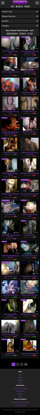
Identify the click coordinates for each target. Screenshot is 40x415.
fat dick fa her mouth (29, 255)
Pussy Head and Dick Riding (10, 174)
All (28, 33)
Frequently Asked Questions (20, 402)
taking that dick (29, 334)
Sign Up (19, 6)
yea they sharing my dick (30, 173)
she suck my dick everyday (10, 315)
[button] (13, 6)
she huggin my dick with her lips (10, 236)
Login (27, 6)
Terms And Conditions (20, 388)
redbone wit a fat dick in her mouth (29, 153)
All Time (23, 33)
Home (20, 375)
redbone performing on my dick (10, 256)
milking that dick (30, 72)
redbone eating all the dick (29, 215)
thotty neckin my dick (29, 295)
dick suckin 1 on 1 (10, 276)
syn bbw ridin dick (29, 111)
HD (31, 33)
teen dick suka (10, 214)
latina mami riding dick (30, 353)
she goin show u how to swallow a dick (29, 52)
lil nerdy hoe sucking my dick (10, 194)
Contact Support (20, 405)
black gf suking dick (10, 295)
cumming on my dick (29, 276)
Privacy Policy (20, 391)
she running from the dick (10, 52)
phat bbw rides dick (30, 132)
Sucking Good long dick (29, 314)
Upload (20, 377)
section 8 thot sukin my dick (10, 112)
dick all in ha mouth (10, 92)
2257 (20, 396)
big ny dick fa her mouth (29, 194)
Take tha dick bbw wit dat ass (10, 72)
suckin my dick (29, 235)
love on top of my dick (10, 334)
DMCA (20, 394)
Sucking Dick (10, 353)
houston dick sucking (29, 92)
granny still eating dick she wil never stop (10, 132)
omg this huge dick (10, 152)
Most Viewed (12, 33)
